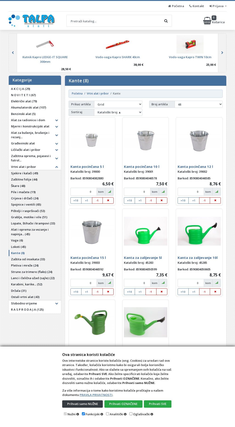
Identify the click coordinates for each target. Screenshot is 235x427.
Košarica (214, 20)
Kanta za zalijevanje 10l (198, 257)
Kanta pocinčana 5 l (87, 166)
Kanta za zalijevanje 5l (143, 257)
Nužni (71, 414)
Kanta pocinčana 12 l (195, 166)
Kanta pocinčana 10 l (141, 166)
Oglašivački (141, 414)
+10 (75, 200)
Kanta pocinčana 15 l (88, 257)
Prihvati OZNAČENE (123, 404)
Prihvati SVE (157, 404)
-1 (97, 200)
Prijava (217, 6)
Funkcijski (93, 414)
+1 (86, 200)
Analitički (116, 414)
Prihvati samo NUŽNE (82, 404)
